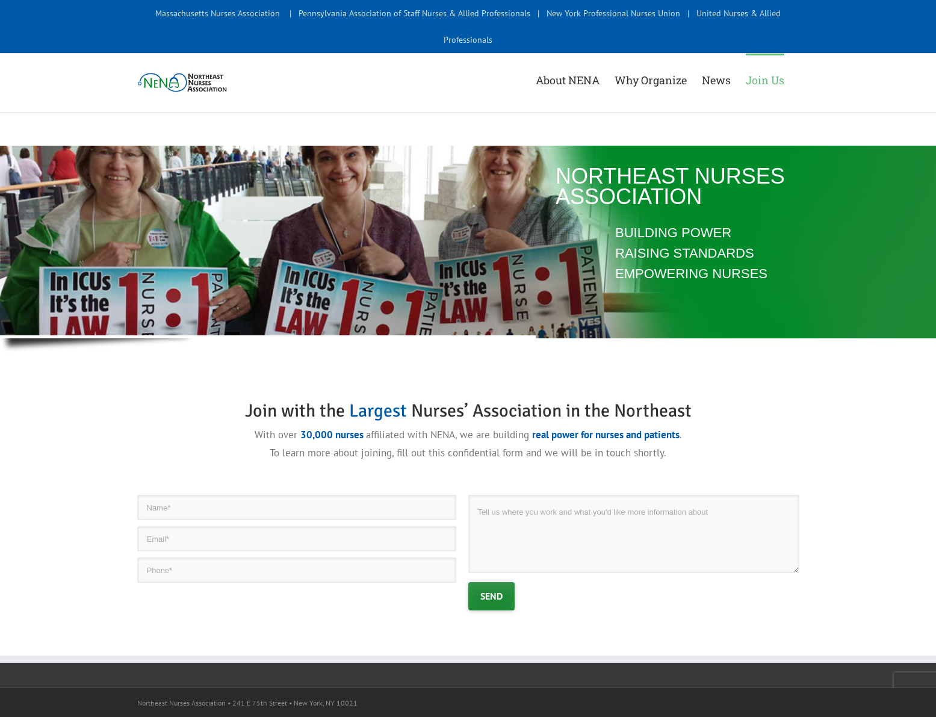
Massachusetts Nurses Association (217, 13)
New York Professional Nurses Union (613, 13)
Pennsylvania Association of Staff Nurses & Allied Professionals (414, 13)
